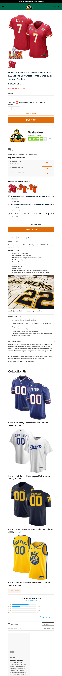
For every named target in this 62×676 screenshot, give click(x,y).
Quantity (11, 105)
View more (15, 536)
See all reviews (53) (31, 546)
